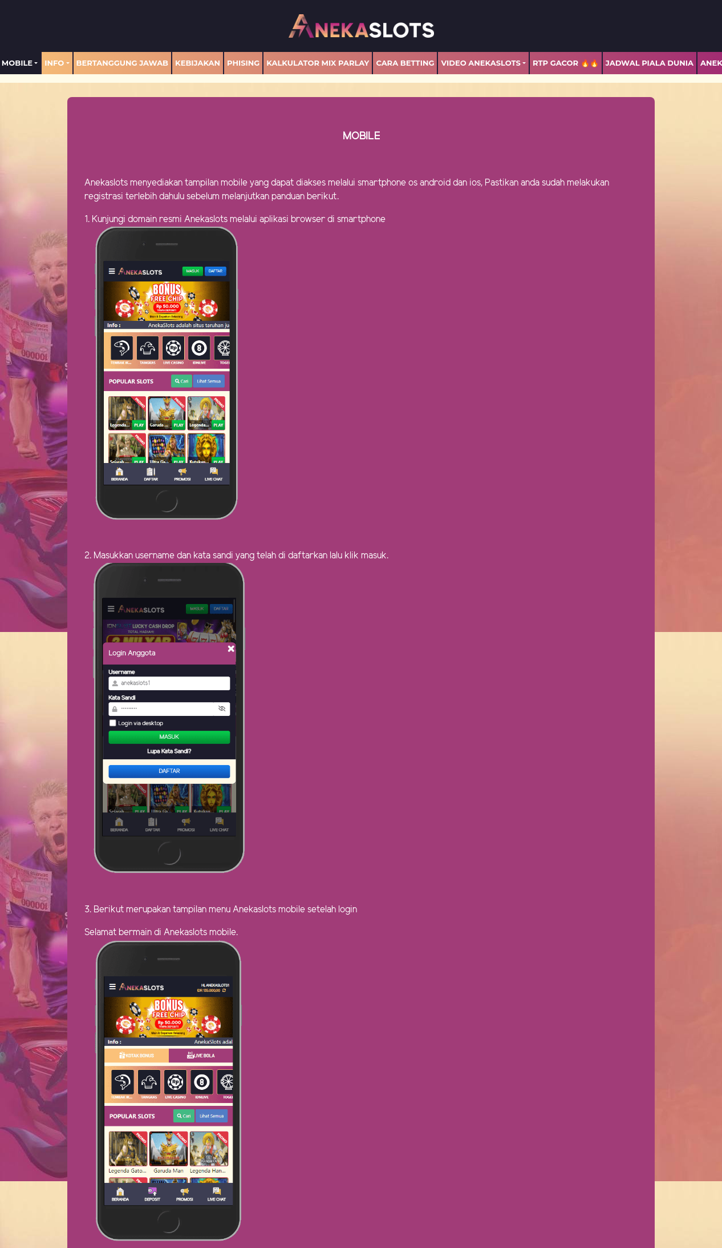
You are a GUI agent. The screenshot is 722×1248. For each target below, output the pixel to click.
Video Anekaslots (480, 62)
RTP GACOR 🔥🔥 (566, 62)
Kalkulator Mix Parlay (317, 62)
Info (54, 62)
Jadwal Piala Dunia (649, 62)
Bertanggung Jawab (122, 62)
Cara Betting (405, 62)
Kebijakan (197, 62)
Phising (243, 62)
